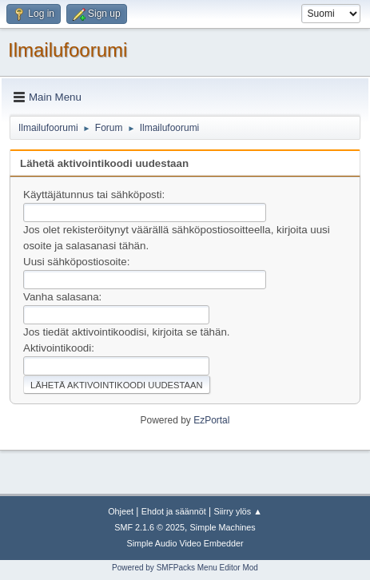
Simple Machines (223, 527)
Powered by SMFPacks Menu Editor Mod (185, 567)
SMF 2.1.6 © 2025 (149, 527)
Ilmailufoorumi (67, 50)
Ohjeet (120, 511)
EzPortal (211, 420)
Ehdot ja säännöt (173, 511)
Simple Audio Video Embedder (184, 543)
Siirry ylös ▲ (237, 511)
